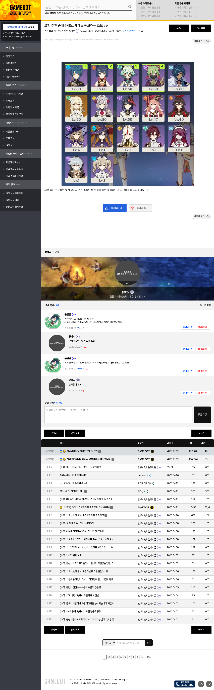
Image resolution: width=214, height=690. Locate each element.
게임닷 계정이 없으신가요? (15, 33)
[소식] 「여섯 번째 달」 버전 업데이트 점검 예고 (82, 515)
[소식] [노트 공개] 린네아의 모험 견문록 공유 (80, 611)
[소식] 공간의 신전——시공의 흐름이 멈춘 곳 (80, 587)
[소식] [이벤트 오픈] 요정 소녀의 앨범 (77, 523)
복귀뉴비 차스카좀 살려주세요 (73, 475)
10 (141, 657)
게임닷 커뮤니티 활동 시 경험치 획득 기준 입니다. (89, 459)
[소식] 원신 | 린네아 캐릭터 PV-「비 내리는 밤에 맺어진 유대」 (88, 619)
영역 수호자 (90, 13)
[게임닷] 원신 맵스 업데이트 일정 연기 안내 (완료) (86, 507)
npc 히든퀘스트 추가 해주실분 (73, 483)
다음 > (148, 657)
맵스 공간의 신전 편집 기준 (72, 491)
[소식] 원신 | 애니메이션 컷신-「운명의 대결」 (81, 467)
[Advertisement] (127, 51)
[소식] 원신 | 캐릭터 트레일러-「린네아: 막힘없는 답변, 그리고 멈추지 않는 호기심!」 (88, 563)
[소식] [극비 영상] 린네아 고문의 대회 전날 (79, 595)
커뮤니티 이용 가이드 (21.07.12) (82, 451)
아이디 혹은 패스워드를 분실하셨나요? (19, 37)
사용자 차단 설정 (201, 41)
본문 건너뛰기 (131, 31)
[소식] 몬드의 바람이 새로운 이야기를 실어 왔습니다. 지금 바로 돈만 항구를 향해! (88, 603)
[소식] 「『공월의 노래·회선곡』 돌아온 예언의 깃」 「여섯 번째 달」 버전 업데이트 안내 (88, 547)
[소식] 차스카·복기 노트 (70, 555)
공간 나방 (79, 13)
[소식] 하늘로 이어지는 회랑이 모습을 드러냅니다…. (83, 531)
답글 (80, 328)
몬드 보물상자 (104, 13)
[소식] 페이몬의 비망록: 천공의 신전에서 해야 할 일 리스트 (86, 499)
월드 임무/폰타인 (65, 13)
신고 (141, 31)
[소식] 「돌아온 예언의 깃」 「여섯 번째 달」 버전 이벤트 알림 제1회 (88, 579)
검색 (149, 643)
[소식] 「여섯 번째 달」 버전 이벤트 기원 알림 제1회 (84, 571)
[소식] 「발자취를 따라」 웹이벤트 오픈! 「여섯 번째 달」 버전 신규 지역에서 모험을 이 (88, 539)
